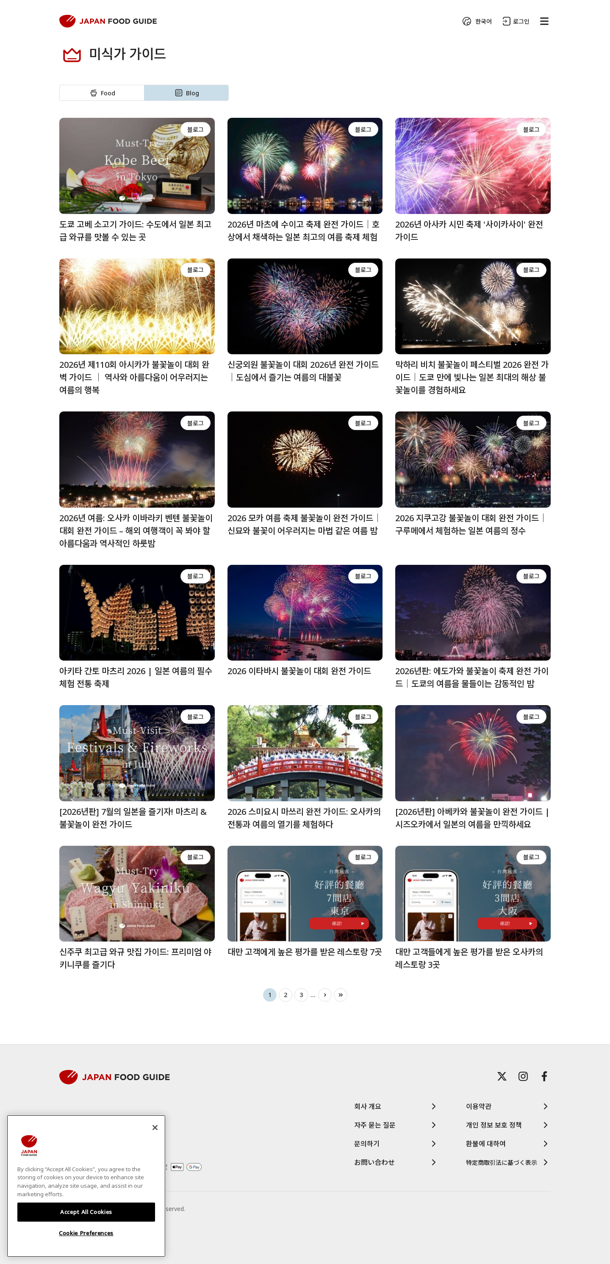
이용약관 (508, 1106)
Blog (186, 93)
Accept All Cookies (86, 1212)
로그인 (515, 21)
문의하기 (396, 1144)
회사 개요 (396, 1106)
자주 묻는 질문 (396, 1125)
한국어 (476, 21)
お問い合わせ (396, 1162)
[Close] (155, 1127)
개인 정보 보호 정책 (508, 1125)
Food (102, 93)
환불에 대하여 (508, 1144)
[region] (86, 1186)
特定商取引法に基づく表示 (508, 1162)
